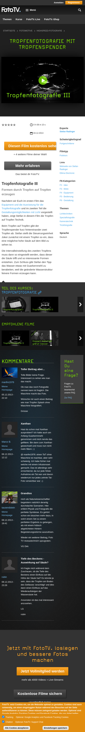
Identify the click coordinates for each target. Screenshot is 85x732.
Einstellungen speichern (55, 728)
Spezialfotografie (67, 217)
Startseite (9, 31)
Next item (80, 304)
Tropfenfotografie (19, 292)
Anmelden (59, 2)
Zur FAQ (68, 398)
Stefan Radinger (67, 131)
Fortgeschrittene (67, 143)
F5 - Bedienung (66, 196)
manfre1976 (8, 382)
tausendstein (8, 507)
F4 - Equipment (66, 193)
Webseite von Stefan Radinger (69, 167)
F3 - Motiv (64, 189)
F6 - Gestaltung (67, 200)
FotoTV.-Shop (51, 19)
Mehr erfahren (27, 166)
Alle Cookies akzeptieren (16, 728)
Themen (7, 19)
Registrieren (74, 2)
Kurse (19, 19)
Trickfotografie (66, 225)
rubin (4, 577)
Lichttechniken (66, 214)
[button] (42, 80)
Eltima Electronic (67, 173)
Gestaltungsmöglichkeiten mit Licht (21, 212)
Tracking (9, 717)
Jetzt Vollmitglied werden (42, 671)
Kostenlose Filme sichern (40, 694)
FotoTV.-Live (33, 19)
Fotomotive (25, 31)
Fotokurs (64, 155)
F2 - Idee (64, 185)
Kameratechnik (66, 221)
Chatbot (9, 722)
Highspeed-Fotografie (49, 31)
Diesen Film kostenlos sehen (32, 146)
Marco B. (6, 441)
